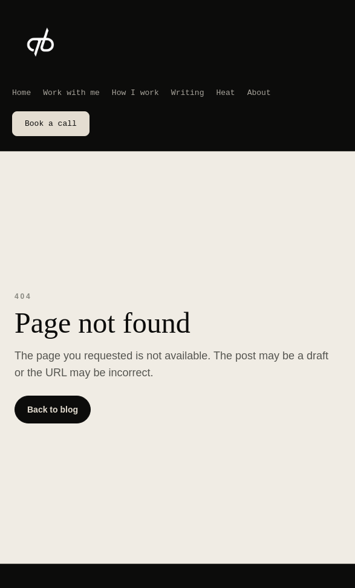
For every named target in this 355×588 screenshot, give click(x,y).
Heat (225, 92)
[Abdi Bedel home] (41, 44)
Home (21, 92)
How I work (135, 92)
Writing (187, 92)
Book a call (51, 123)
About (259, 92)
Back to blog (52, 409)
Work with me (71, 92)
